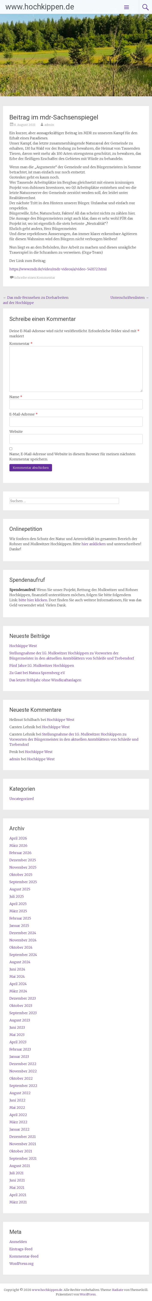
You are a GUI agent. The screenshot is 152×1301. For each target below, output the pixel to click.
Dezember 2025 (22, 860)
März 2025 (18, 911)
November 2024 (23, 940)
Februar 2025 (20, 918)
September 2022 (23, 1086)
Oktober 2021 (20, 1151)
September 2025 (23, 882)
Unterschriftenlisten (129, 297)
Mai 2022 (17, 1107)
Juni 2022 (17, 1100)
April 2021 (17, 1195)
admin (49, 125)
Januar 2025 (19, 925)
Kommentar (21, 343)
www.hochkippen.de (39, 6)
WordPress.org (21, 1263)
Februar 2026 (20, 853)
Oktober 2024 (21, 947)
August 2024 (19, 962)
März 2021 (18, 1202)
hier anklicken (94, 544)
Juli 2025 (16, 896)
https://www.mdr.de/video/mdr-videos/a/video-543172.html (58, 269)
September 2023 (23, 1013)
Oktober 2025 (20, 874)
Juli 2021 (16, 1173)
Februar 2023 (20, 1049)
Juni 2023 (17, 1027)
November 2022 (23, 1071)
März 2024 (18, 991)
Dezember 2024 (22, 933)
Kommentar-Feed (24, 1256)
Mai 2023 (16, 1035)
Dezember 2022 (22, 1064)
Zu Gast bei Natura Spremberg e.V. (37, 673)
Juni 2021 (17, 1180)
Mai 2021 (16, 1187)
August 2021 (19, 1166)
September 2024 (23, 955)
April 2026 (18, 838)
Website (16, 431)
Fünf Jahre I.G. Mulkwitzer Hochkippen (41, 665)
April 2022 (18, 1115)
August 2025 (19, 889)
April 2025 (18, 904)
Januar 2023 (19, 1056)
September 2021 (23, 1158)
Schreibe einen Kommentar (34, 278)
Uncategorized (21, 798)
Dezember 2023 (22, 998)
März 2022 (18, 1122)
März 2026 (18, 845)
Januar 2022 (19, 1129)
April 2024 (18, 984)
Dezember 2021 (22, 1136)
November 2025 (22, 867)
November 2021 (22, 1144)
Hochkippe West (23, 646)
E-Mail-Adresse (23, 414)
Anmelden (18, 1242)
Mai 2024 (17, 976)
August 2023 (19, 1020)
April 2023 (17, 1042)
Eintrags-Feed (21, 1249)
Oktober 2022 (21, 1078)
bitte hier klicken (33, 600)
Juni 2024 (17, 969)
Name (15, 397)
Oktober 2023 (20, 1005)
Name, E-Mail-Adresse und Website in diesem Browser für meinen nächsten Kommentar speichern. (72, 456)
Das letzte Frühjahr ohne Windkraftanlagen (45, 680)
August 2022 (20, 1093)
